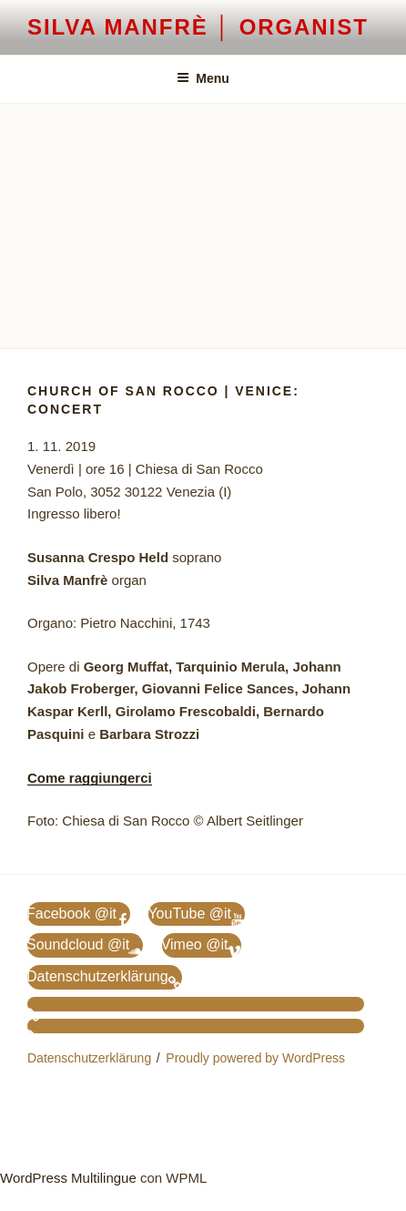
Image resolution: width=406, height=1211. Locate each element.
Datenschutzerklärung (89, 1058)
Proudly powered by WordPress (255, 1058)
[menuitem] (195, 1004)
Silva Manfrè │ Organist (198, 27)
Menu (203, 78)
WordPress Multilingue (68, 1177)
